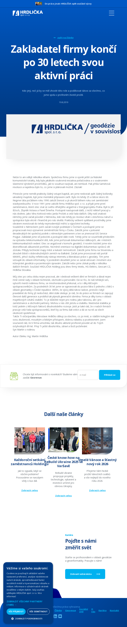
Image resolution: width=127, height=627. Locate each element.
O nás (93, 610)
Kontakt (114, 610)
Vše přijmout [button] (16, 611)
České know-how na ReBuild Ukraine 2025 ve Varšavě (63, 462)
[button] (28, 603)
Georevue (70, 610)
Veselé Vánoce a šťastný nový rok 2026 (97, 462)
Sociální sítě (83, 610)
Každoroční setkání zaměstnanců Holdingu (29, 462)
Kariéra (102, 610)
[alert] (28, 593)
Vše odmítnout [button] (38, 611)
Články (58, 610)
